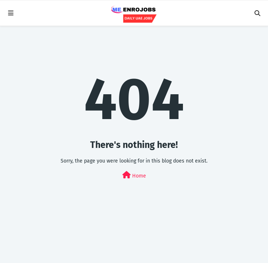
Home (134, 175)
